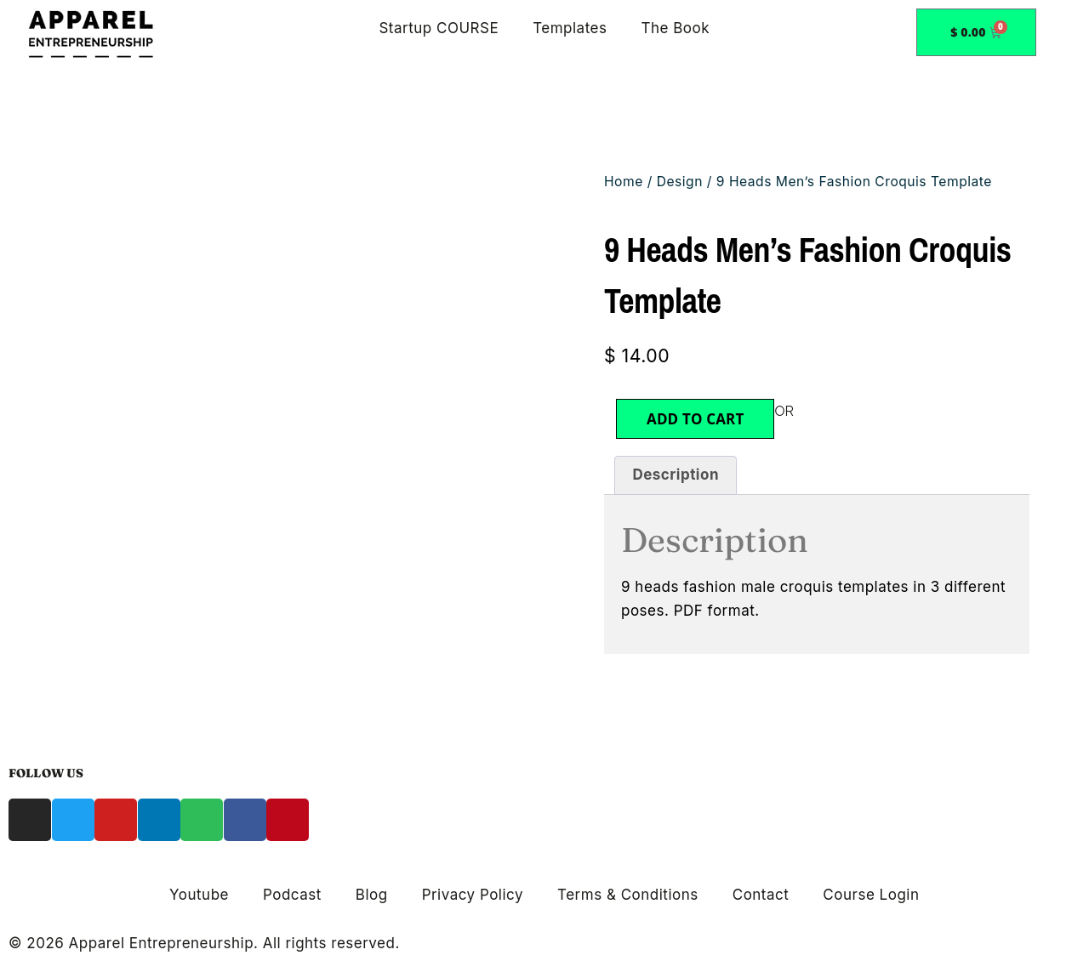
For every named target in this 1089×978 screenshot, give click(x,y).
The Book (675, 28)
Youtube (199, 894)
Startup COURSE (439, 28)
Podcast (292, 894)
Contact (761, 894)
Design (680, 181)
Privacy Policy (472, 894)
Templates (570, 28)
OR (784, 411)
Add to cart (695, 419)
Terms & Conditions (627, 894)
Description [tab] (675, 474)
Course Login (871, 894)
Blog (372, 894)
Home (623, 181)
